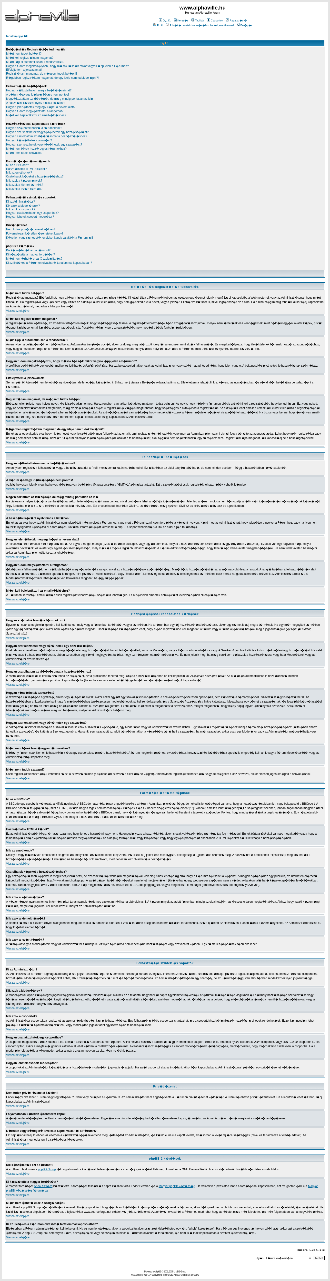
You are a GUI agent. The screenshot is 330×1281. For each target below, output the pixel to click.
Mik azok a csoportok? (20, 209)
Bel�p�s (245, 25)
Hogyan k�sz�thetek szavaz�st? (29, 140)
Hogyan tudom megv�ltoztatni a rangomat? (34, 111)
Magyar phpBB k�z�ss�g (177, 1186)
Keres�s (181, 20)
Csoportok (215, 20)
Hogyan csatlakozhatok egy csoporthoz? (32, 213)
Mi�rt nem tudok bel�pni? (23, 53)
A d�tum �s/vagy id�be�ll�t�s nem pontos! (37, 94)
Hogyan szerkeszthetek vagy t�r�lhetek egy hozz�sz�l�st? (47, 132)
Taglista (197, 20)
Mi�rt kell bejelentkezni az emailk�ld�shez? (36, 115)
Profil (158, 25)
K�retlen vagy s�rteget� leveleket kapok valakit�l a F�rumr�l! (49, 237)
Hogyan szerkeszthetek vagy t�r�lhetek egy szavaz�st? (44, 144)
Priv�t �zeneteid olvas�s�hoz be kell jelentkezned (200, 25)
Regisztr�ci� (236, 20)
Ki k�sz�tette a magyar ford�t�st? (30, 254)
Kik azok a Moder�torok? (23, 205)
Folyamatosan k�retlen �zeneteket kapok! (34, 233)
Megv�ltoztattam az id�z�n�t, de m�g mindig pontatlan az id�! (50, 98)
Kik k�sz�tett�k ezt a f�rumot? (28, 250)
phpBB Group (47, 1169)
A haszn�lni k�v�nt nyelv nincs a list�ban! (35, 103)
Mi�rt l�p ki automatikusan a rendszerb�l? (35, 62)
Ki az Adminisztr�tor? (20, 201)
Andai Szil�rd (43, 1186)
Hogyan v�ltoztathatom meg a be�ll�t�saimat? (38, 90)
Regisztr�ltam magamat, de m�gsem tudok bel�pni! (41, 73)
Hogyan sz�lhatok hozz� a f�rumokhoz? (34, 128)
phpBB (158, 1271)
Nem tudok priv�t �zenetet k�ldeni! (30, 229)
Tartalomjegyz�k (17, 36)
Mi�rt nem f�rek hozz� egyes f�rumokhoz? (36, 148)
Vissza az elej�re (18, 311)
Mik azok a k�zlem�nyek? (24, 180)
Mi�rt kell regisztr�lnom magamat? (29, 57)
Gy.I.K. (165, 20)
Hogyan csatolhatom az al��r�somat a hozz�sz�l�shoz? (46, 136)
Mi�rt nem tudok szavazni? (24, 153)
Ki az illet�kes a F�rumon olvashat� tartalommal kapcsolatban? (49, 262)
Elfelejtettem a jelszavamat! (24, 69)
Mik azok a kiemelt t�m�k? (24, 184)
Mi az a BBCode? (17, 165)
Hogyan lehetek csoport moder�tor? (30, 216)
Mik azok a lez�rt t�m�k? (24, 189)
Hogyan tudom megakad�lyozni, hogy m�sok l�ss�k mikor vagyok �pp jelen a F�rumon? (67, 66)
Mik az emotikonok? (19, 172)
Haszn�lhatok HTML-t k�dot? (26, 169)
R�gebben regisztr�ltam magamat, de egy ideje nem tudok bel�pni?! (52, 77)
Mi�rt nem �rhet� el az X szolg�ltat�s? (34, 258)
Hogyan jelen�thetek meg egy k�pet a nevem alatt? (40, 107)
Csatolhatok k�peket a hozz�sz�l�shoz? (34, 176)
